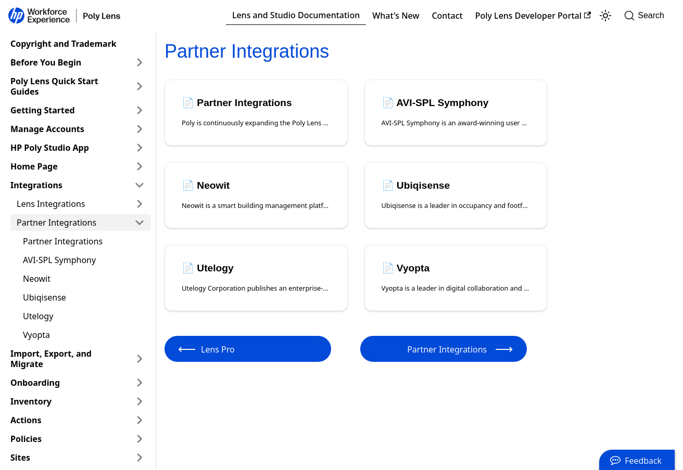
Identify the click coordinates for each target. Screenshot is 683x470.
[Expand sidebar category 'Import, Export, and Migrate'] (139, 358)
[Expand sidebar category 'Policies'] (139, 438)
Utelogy (38, 316)
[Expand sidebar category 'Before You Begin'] (139, 62)
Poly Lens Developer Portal (533, 15)
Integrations (36, 185)
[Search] (647, 15)
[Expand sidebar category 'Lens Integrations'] (139, 203)
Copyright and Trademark (63, 43)
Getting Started (42, 110)
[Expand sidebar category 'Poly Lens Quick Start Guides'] (139, 86)
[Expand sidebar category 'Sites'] (139, 457)
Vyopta (36, 335)
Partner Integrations (56, 222)
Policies (26, 439)
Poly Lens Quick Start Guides (54, 86)
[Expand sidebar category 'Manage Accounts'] (139, 129)
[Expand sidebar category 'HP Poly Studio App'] (139, 147)
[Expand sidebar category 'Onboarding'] (139, 382)
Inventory (31, 401)
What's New (395, 15)
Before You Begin (45, 62)
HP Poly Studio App (49, 147)
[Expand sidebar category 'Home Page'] (139, 166)
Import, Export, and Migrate (51, 359)
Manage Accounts (47, 129)
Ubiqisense (44, 297)
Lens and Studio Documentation (296, 15)
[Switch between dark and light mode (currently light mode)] (605, 15)
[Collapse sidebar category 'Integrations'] (139, 185)
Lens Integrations (51, 204)
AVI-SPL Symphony (59, 260)
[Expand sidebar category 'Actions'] (139, 420)
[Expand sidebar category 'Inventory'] (139, 401)
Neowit (36, 278)
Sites (20, 457)
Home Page (34, 166)
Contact (447, 15)
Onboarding (35, 382)
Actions (26, 420)
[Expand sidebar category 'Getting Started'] (139, 110)
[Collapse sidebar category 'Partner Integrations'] (139, 222)
